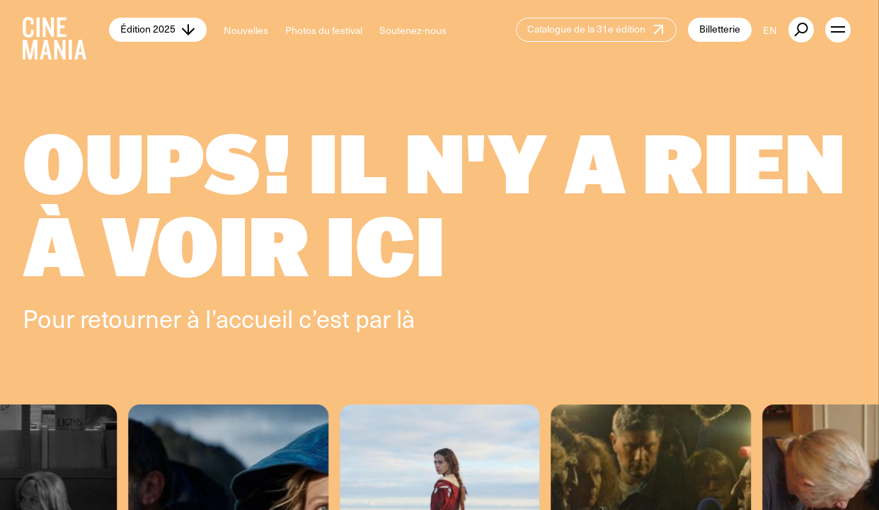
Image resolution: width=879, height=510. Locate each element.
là (405, 318)
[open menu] (838, 29)
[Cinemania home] (66, 30)
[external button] (801, 29)
